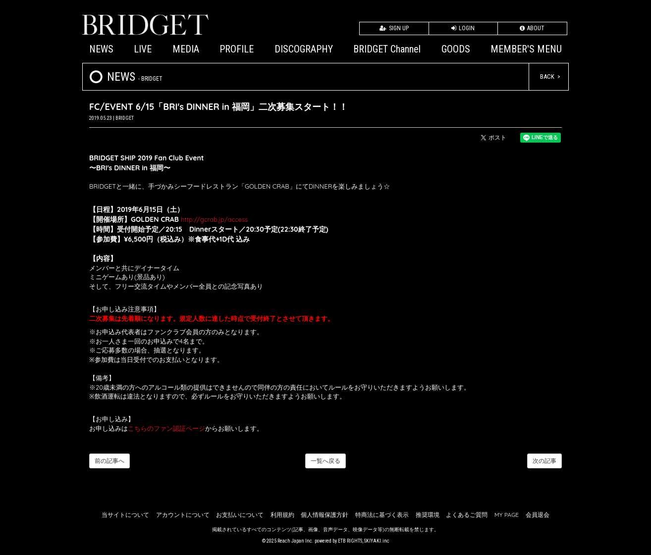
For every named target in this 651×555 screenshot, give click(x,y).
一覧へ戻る (325, 460)
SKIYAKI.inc (376, 541)
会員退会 (537, 514)
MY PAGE (506, 514)
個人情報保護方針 (324, 514)
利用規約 (282, 514)
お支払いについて (240, 514)
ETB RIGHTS (350, 541)
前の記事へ (109, 460)
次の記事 (544, 460)
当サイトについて (125, 514)
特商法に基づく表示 (382, 514)
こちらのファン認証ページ (166, 428)
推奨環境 (427, 514)
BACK (547, 76)
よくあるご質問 (467, 514)
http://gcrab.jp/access (214, 219)
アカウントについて (183, 514)
